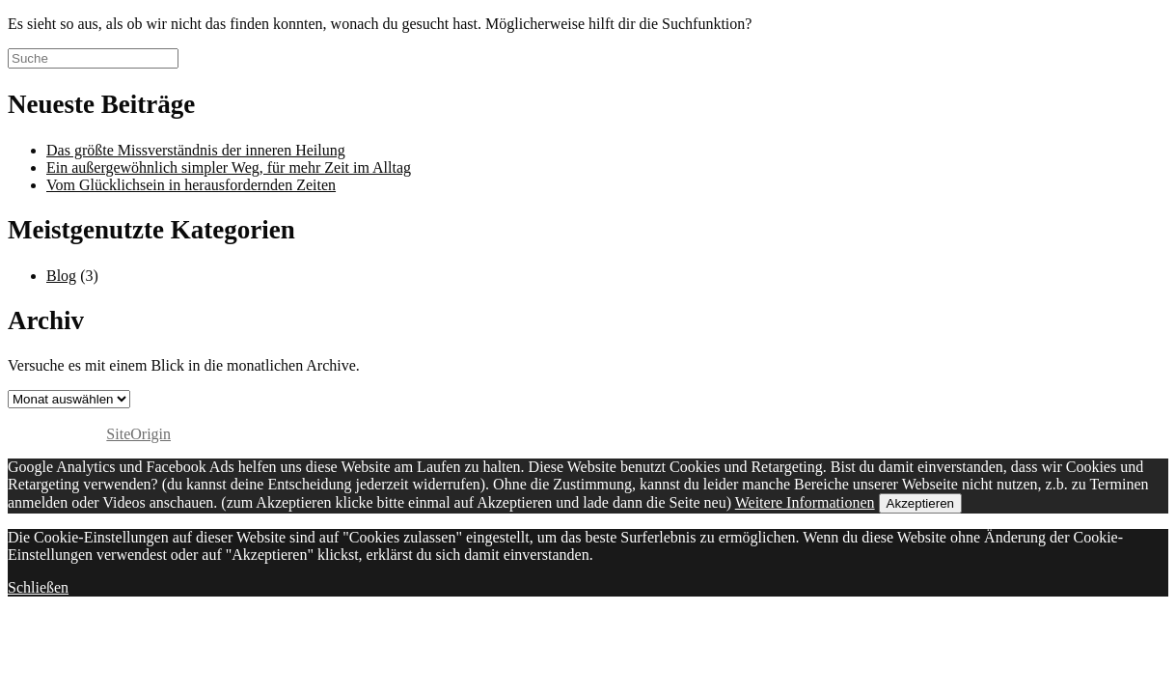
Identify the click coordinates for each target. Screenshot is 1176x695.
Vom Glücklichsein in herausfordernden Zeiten (191, 185)
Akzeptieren (920, 503)
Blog (61, 275)
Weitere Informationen (805, 502)
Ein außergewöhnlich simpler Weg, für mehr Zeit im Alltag (228, 167)
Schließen (38, 587)
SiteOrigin (138, 434)
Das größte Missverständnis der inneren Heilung (195, 150)
